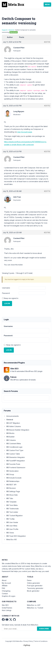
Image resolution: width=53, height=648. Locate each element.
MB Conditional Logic (13, 447)
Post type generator (34, 586)
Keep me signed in (11, 298)
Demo (29, 580)
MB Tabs (8, 498)
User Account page (24, 132)
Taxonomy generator (35, 588)
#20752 (47, 106)
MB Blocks (9, 433)
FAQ (3, 588)
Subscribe (44, 629)
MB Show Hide (11, 495)
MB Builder (9, 437)
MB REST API (10, 485)
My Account (6, 583)
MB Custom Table (12, 454)
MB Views (9, 533)
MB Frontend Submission (14, 467)
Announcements (11, 416)
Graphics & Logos (8, 596)
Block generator (33, 591)
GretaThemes (7, 608)
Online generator (33, 583)
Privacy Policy (28, 641)
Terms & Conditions (40, 641)
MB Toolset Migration (13, 516)
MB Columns (10, 440)
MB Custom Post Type (13, 450)
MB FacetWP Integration (14, 461)
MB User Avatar (11, 522)
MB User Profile (11, 529)
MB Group (9, 474)
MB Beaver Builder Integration (16, 430)
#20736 (47, 42)
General (11, 30)
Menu (47, 4)
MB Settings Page (12, 491)
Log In (7, 303)
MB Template (10, 502)
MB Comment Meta (12, 444)
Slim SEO (5, 605)
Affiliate (4, 586)
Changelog (6, 591)
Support (4, 30)
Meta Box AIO (10, 539)
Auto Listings (6, 610)
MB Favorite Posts (12, 464)
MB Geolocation (11, 471)
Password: (6, 293)
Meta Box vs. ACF (33, 605)
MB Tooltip (9, 519)
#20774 (47, 191)
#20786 (47, 232)
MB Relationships (11, 481)
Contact (5, 594)
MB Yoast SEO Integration (15, 536)
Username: (6, 288)
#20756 (47, 151)
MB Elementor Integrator (14, 457)
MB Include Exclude (12, 478)
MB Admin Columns (12, 426)
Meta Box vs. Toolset (35, 608)
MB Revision (10, 488)
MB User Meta (10, 526)
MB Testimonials (11, 509)
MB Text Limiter (11, 512)
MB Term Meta (11, 505)
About (4, 580)
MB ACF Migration (12, 423)
